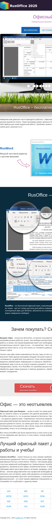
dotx (25, 496)
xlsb (42, 506)
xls (25, 506)
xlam (8, 506)
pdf (8, 501)
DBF (25, 491)
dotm (8, 496)
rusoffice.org (19, 518)
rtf (42, 501)
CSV (9, 491)
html (42, 496)
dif (42, 491)
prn (26, 501)
